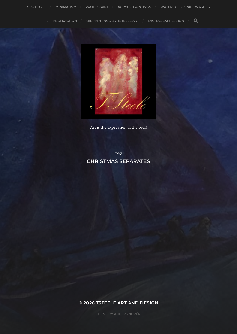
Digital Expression (166, 21)
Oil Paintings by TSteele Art (112, 21)
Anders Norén (127, 314)
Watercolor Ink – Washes (185, 7)
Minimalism (65, 7)
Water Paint (97, 7)
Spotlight (36, 7)
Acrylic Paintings (134, 7)
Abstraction (65, 21)
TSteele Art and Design (127, 303)
